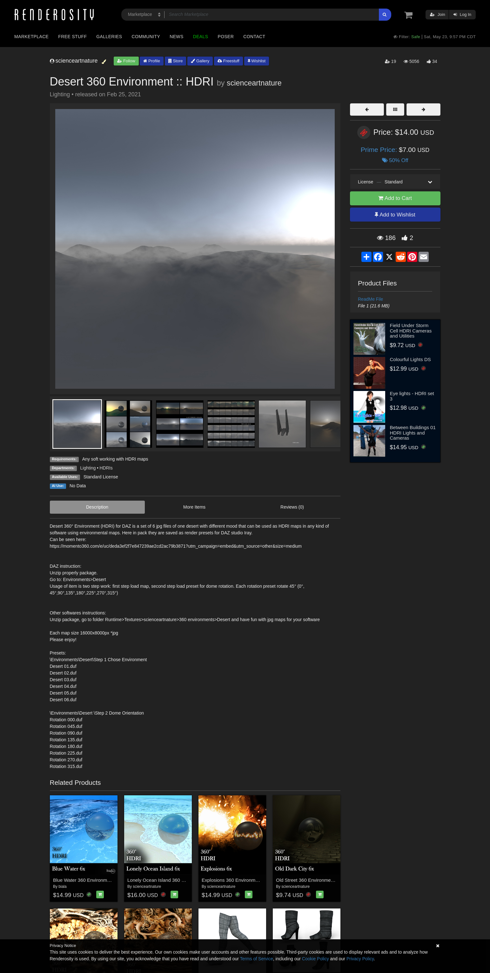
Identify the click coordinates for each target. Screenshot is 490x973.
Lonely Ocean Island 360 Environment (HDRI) (175, 880)
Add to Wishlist (395, 215)
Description (97, 507)
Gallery (200, 60)
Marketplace (31, 36)
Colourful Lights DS (410, 359)
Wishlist (256, 60)
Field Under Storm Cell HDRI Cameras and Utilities (411, 331)
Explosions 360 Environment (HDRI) (240, 880)
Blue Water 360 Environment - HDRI (91, 880)
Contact (254, 36)
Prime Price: (380, 149)
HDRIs (106, 467)
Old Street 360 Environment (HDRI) (313, 880)
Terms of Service (256, 958)
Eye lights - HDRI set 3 (412, 396)
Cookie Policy (315, 958)
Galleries (109, 36)
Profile (151, 60)
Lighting (88, 467)
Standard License (101, 476)
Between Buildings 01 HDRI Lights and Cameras (413, 433)
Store (175, 60)
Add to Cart (395, 198)
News (176, 36)
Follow (126, 60)
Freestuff (228, 60)
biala (62, 886)
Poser (226, 36)
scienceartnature (254, 83)
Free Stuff (72, 36)
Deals (200, 36)
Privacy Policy (360, 958)
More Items (194, 507)
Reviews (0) (292, 507)
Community (146, 36)
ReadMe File (370, 299)
